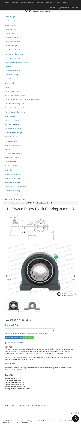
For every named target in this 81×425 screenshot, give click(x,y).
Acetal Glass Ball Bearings (13, 133)
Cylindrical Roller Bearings (13, 153)
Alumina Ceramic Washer (13, 174)
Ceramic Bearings (10, 25)
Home (7, 203)
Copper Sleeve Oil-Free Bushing (15, 186)
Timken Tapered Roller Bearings (15, 112)
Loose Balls (8, 66)
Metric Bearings (10, 17)
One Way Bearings (11, 46)
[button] (75, 418)
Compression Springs (12, 75)
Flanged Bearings (10, 29)
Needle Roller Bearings (12, 41)
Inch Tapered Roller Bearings (14, 54)
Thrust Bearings (10, 33)
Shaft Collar (8, 170)
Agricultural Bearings (11, 141)
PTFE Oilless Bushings (12, 58)
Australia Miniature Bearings (14, 195)
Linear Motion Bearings (12, 37)
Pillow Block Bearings (12, 120)
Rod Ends (8, 149)
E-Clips (7, 87)
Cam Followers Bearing (12, 191)
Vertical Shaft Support (12, 157)
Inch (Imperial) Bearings (12, 21)
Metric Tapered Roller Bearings (15, 50)
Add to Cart (28, 337)
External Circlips (10, 83)
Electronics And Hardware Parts (15, 199)
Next (73, 279)
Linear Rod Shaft (10, 162)
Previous (8, 279)
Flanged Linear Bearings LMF (14, 108)
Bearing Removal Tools (12, 178)
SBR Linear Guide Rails (12, 182)
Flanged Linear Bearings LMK (14, 104)
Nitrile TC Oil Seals (11, 116)
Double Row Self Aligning (13, 137)
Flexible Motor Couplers (12, 70)
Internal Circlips (10, 79)
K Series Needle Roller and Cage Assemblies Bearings (22, 99)
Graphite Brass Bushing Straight (15, 95)
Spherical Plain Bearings (13, 145)
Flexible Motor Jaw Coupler (13, 128)
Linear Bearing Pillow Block (13, 91)
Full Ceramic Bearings (12, 124)
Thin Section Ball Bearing (13, 166)
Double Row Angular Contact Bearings (17, 62)
